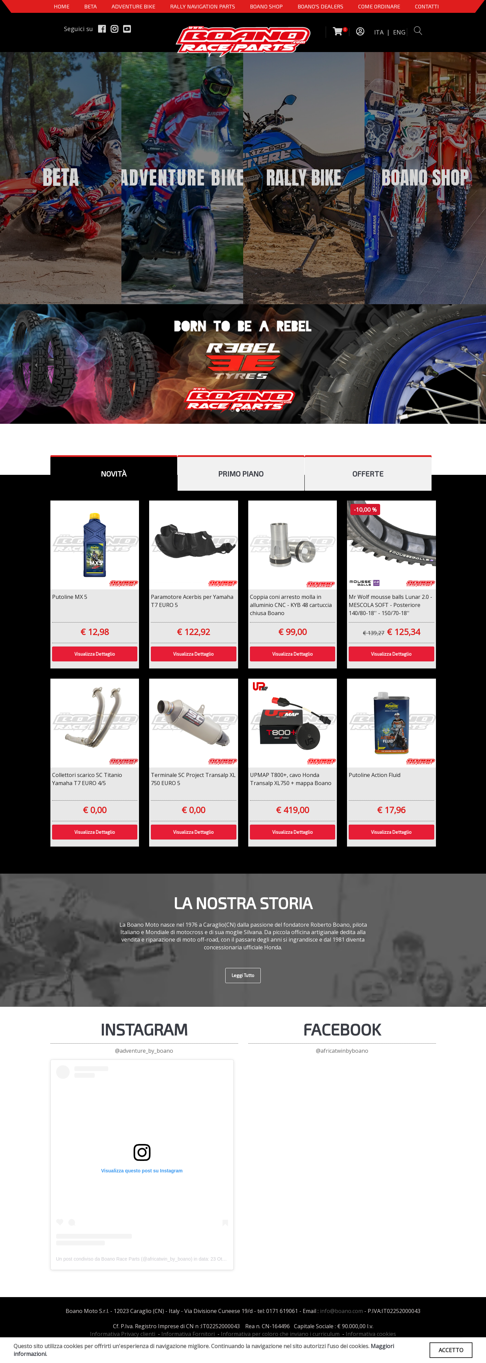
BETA (90, 6)
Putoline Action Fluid (374, 775)
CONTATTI (427, 6)
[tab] (113, 474)
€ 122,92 (193, 631)
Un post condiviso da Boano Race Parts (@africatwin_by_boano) (124, 1259)
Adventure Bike (133, 6)
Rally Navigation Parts (202, 6)
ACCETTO (451, 1350)
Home (61, 6)
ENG (399, 32)
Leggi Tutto (243, 975)
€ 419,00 (292, 810)
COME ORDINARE (379, 6)
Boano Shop (266, 6)
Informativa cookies (371, 1334)
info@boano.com (341, 1311)
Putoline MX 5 (69, 597)
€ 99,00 (292, 631)
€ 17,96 (391, 810)
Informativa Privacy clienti (122, 1334)
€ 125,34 (403, 631)
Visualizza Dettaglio (94, 654)
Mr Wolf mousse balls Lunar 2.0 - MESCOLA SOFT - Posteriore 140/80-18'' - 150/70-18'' (390, 605)
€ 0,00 (95, 810)
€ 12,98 (94, 631)
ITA (379, 32)
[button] (36, 364)
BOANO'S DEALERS (320, 6)
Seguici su (78, 29)
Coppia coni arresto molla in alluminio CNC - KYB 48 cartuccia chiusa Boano (291, 605)
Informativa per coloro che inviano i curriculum (280, 1334)
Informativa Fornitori (188, 1334)
